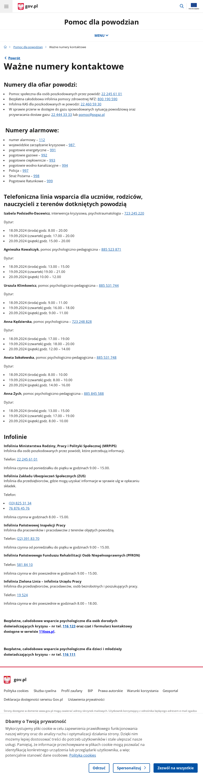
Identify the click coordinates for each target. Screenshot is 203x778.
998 (36, 176)
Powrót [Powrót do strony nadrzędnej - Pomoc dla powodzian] (14, 58)
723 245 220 (134, 213)
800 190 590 (107, 99)
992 (44, 155)
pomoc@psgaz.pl (92, 114)
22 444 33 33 (61, 114)
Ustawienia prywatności (86, 699)
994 (65, 165)
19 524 (22, 595)
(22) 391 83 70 (28, 538)
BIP (90, 690)
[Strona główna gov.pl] (28, 6)
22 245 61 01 (111, 94)
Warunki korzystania (142, 690)
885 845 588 (94, 393)
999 (50, 181)
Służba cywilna (45, 690)
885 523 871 (111, 249)
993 (52, 160)
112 (42, 139)
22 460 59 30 (91, 104)
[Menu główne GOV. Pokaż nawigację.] (6, 6)
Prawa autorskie (110, 690)
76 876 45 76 (19, 508)
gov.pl (15, 680)
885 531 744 (109, 285)
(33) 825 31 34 (20, 503)
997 (26, 170)
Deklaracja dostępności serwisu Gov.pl (33, 699)
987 (72, 145)
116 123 (69, 626)
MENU (101, 35)
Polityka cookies (16, 690)
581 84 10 (25, 564)
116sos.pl (46, 631)
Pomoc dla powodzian (101, 22)
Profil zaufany (71, 690)
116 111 (69, 654)
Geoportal (170, 690)
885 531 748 (107, 357)
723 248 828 (82, 321)
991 (53, 150)
